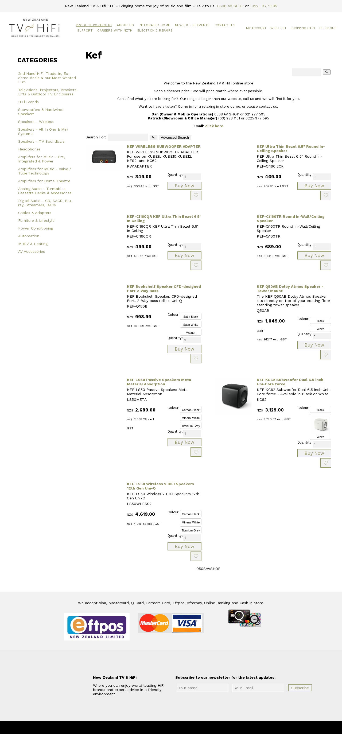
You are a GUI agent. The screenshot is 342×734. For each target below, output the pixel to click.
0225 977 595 (264, 6)
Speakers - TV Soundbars (41, 141)
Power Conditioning (35, 228)
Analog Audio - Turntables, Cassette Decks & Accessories (45, 191)
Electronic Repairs (155, 30)
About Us (125, 25)
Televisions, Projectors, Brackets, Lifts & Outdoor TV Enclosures (47, 92)
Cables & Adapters (34, 213)
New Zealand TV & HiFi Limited (185, 727)
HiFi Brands (28, 102)
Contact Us (225, 25)
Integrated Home (154, 25)
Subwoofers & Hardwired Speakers (41, 111)
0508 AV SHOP (230, 6)
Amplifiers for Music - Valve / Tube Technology (44, 171)
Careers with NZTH (115, 30)
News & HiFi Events (192, 25)
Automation (28, 236)
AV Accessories (31, 251)
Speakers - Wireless (36, 121)
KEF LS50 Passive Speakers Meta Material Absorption (159, 382)
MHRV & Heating (33, 244)
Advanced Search (175, 137)
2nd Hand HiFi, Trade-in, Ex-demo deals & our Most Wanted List (47, 77)
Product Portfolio (94, 25)
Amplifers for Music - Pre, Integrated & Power (41, 159)
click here (214, 126)
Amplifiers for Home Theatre (44, 181)
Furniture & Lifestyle (36, 220)
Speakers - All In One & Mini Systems (43, 131)
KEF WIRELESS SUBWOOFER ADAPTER (164, 146)
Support (85, 30)
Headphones (29, 149)
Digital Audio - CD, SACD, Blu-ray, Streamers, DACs (45, 203)
